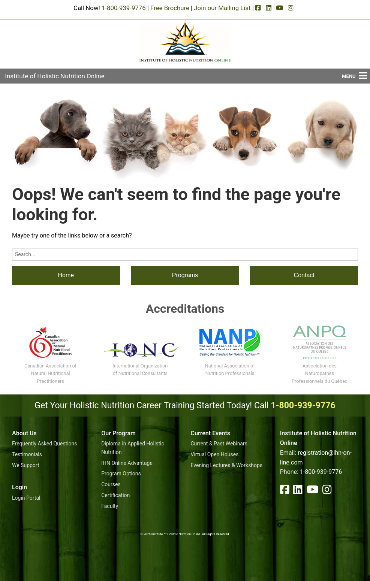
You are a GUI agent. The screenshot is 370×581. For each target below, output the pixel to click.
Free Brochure (169, 8)
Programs (185, 275)
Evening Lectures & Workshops (227, 465)
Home (66, 275)
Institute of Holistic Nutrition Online (54, 76)
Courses (110, 484)
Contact (304, 275)
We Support (25, 465)
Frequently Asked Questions (44, 444)
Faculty (109, 506)
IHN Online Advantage (127, 463)
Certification (115, 495)
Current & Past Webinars (219, 444)
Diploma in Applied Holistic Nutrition (132, 448)
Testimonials (27, 454)
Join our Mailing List (222, 8)
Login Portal (26, 498)
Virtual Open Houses (215, 454)
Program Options (121, 473)
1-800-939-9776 (124, 8)
